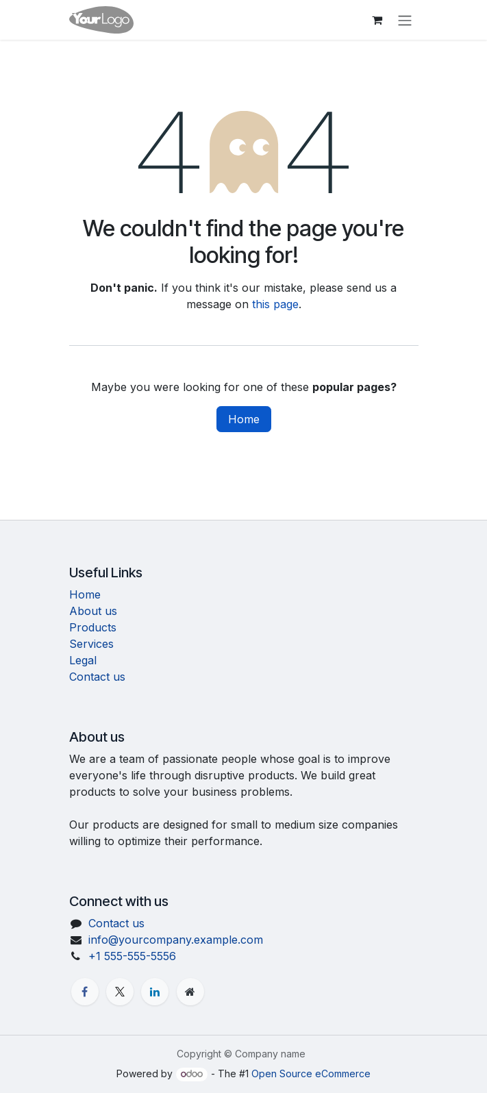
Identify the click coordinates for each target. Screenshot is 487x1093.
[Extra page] (190, 991)
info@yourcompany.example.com (175, 939)
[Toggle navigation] (405, 19)
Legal (83, 660)
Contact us (97, 676)
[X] (120, 991)
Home (244, 419)
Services (91, 644)
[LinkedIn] (154, 991)
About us (93, 611)
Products (92, 627)
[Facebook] (85, 991)
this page (275, 304)
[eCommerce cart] (377, 20)
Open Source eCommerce (311, 1073)
